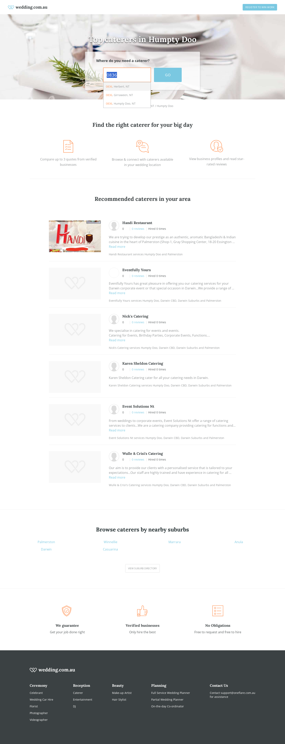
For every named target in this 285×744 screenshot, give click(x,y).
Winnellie (110, 542)
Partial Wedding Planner (167, 699)
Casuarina (110, 549)
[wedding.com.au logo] (52, 672)
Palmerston (46, 542)
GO (168, 74)
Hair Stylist (119, 699)
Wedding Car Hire (41, 699)
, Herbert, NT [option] (117, 86)
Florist (34, 706)
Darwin (46, 549)
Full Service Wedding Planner (170, 693)
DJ (74, 706)
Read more (117, 246)
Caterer (78, 693)
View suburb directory (142, 568)
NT (152, 106)
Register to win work (259, 7)
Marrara (174, 542)
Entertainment (82, 699)
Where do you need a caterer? (123, 60)
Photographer (39, 713)
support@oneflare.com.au (238, 693)
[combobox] (127, 75)
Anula (239, 542)
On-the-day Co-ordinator (167, 706)
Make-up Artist (122, 693)
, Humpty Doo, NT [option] (121, 103)
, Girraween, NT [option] (119, 95)
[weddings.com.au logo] (28, 7)
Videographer (39, 720)
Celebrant (36, 693)
